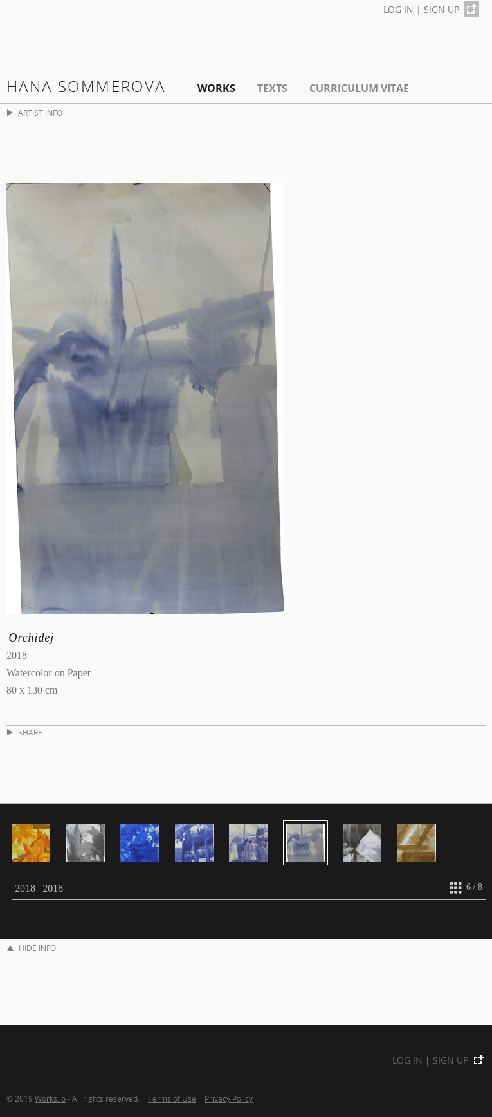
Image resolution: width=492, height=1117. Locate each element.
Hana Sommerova (86, 86)
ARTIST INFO (34, 112)
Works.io (50, 1098)
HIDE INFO (31, 948)
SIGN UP (441, 9)
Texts (272, 88)
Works (216, 88)
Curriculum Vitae (359, 88)
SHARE (24, 732)
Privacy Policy (229, 1098)
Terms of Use (172, 1098)
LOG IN (398, 9)
